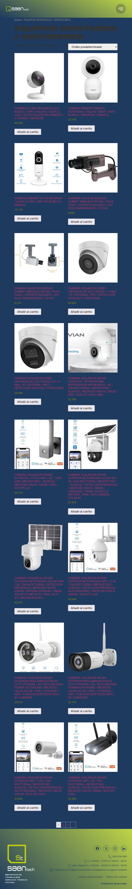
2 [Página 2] (63, 824)
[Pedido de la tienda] (93, 46)
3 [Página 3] (68, 824)
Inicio (18, 19)
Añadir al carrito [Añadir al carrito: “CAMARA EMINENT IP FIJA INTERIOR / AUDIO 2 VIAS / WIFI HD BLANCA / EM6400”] (27, 218)
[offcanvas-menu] (120, 8)
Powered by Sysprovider (114, 883)
